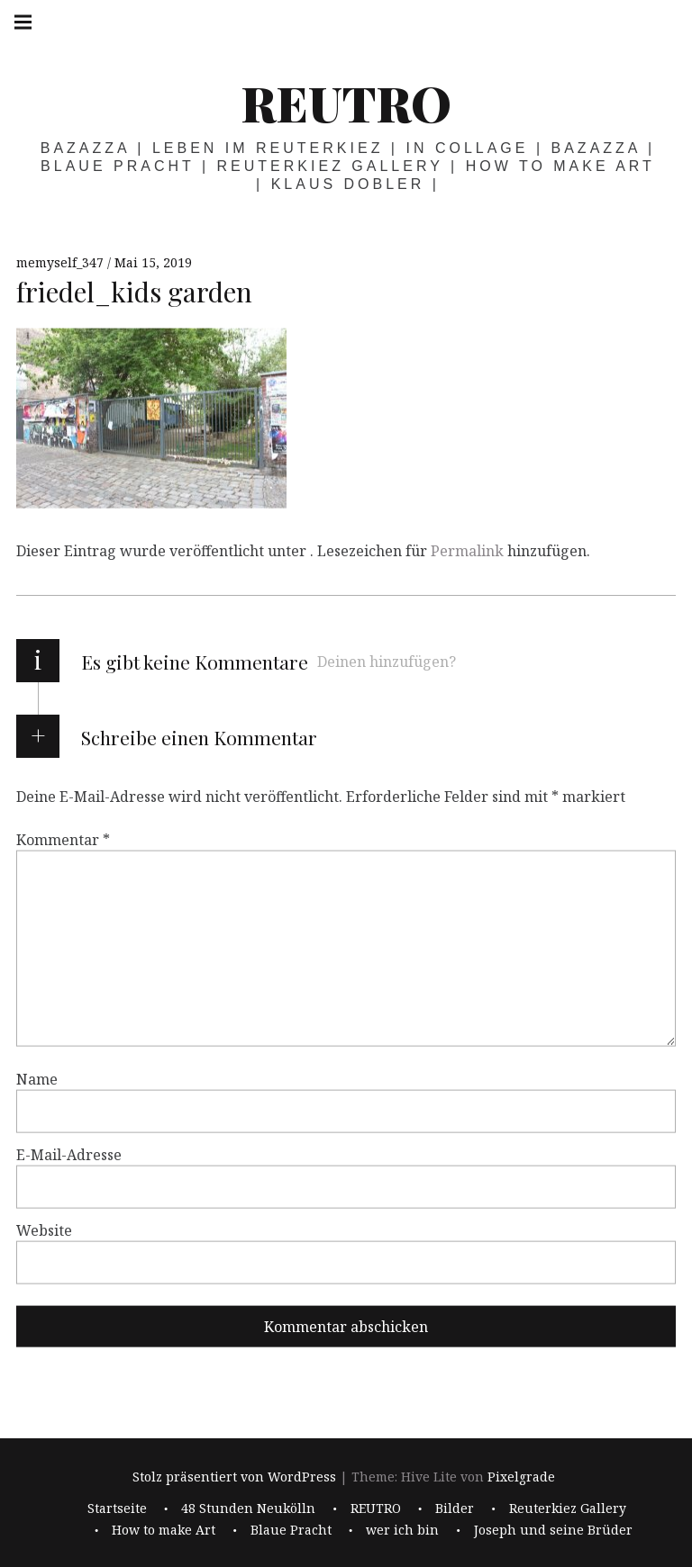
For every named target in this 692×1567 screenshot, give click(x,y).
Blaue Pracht (291, 1529)
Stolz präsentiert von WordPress (234, 1477)
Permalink (467, 551)
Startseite (117, 1508)
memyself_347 (61, 262)
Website (44, 1230)
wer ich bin (402, 1529)
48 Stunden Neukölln (248, 1508)
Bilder (454, 1508)
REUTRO (346, 102)
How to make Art (163, 1529)
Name (37, 1079)
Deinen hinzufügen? (386, 661)
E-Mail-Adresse (69, 1155)
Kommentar (63, 840)
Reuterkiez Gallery (567, 1508)
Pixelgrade (521, 1477)
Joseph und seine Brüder (553, 1529)
